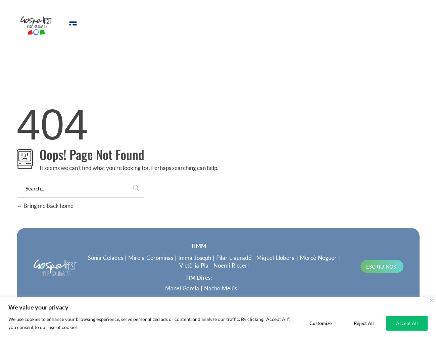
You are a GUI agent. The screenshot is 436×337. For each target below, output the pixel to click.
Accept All (407, 323)
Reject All (364, 323)
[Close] (431, 300)
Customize (320, 323)
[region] (218, 317)
